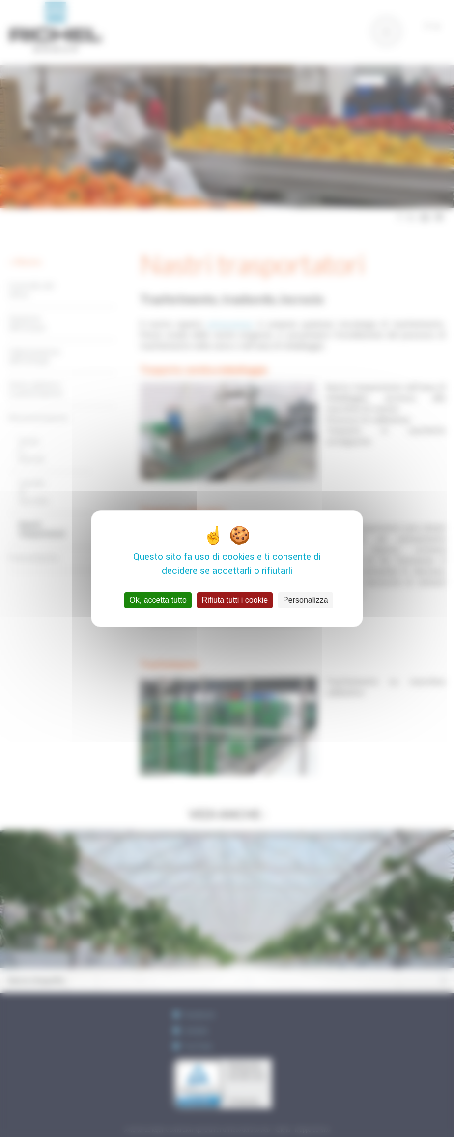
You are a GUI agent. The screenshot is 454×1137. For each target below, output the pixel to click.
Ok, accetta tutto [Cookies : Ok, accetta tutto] (158, 600)
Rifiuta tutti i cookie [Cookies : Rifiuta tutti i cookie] (235, 600)
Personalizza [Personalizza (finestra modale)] (305, 600)
